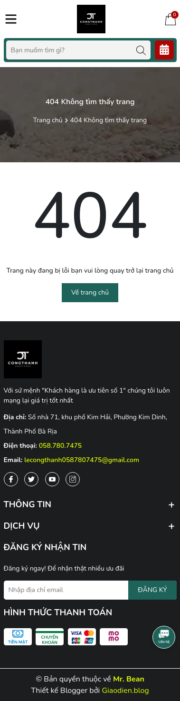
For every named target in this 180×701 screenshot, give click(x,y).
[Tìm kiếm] (141, 50)
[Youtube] (52, 479)
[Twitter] (31, 479)
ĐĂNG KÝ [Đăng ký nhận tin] (152, 589)
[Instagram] (73, 479)
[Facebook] (11, 479)
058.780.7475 (60, 445)
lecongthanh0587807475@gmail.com (81, 459)
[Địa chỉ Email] (90, 590)
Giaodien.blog (125, 690)
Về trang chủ (90, 292)
